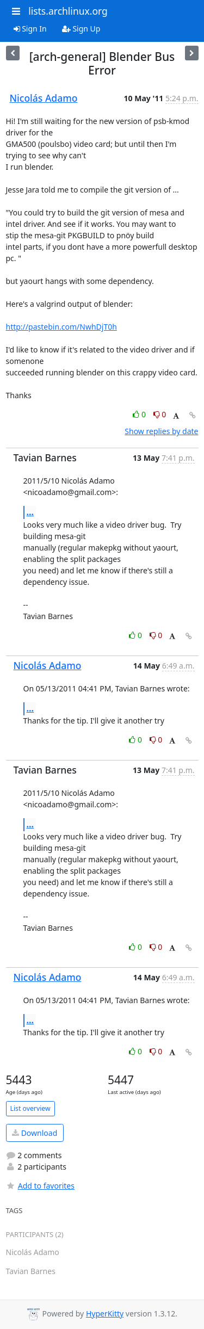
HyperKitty (104, 1313)
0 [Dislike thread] (159, 414)
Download (34, 1133)
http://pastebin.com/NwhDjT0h (61, 327)
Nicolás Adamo (44, 97)
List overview (30, 1108)
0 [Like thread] (140, 414)
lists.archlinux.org (68, 10)
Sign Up (81, 28)
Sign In (30, 28)
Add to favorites (40, 1185)
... (30, 512)
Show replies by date (161, 431)
